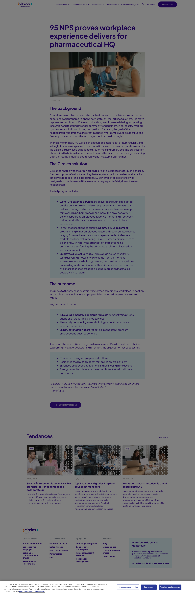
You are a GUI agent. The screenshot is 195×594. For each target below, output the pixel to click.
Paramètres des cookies (128, 587)
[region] (97, 587)
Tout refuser (149, 587)
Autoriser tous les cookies (170, 587)
